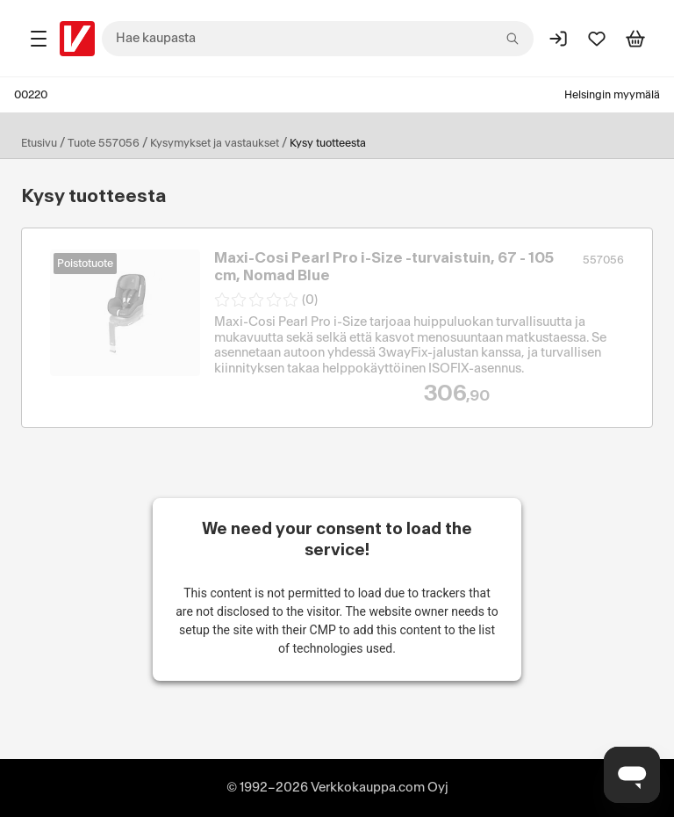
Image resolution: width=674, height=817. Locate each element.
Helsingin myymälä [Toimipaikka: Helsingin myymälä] (612, 95)
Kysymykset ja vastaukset (214, 143)
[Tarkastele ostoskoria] (635, 38)
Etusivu (39, 143)
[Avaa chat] (632, 775)
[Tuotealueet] (38, 38)
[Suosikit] (596, 38)
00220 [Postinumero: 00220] (30, 95)
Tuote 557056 (104, 143)
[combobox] (318, 38)
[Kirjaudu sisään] (558, 38)
